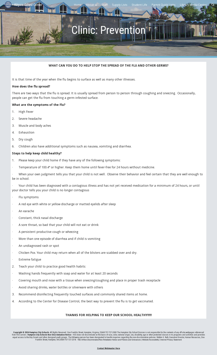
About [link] (90, 5)
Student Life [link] (139, 5)
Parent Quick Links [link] (163, 5)
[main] (108, 29)
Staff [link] (105, 5)
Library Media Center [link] (193, 5)
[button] (213, 5)
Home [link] (78, 5)
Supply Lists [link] (119, 5)
